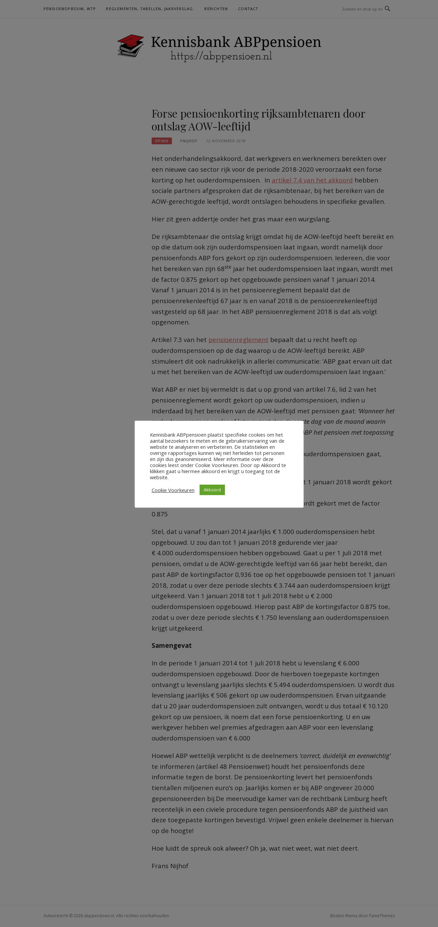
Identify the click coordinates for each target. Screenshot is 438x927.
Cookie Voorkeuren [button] (173, 490)
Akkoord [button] (212, 490)
